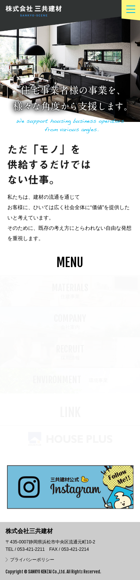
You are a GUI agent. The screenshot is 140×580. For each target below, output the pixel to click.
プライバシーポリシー (32, 559)
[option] (70, 72)
